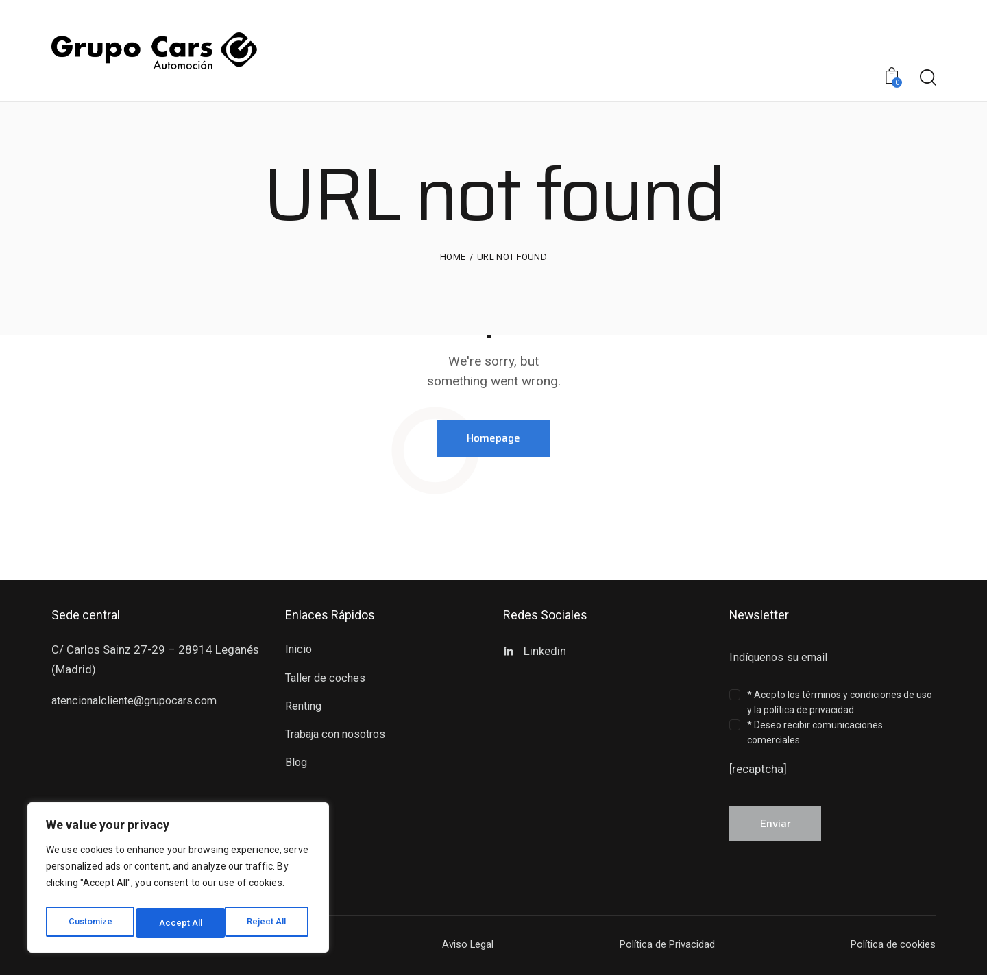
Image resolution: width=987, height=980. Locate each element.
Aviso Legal (465, 948)
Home (452, 257)
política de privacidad (809, 712)
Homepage (494, 439)
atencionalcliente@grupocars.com (139, 702)
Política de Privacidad (662, 948)
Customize (90, 923)
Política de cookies (889, 948)
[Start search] (927, 78)
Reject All (181, 923)
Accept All (268, 923)
